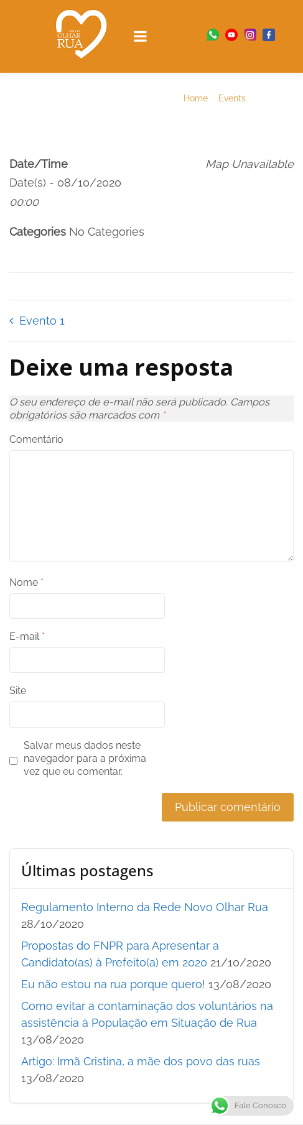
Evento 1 (42, 320)
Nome (26, 582)
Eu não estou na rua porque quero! (113, 984)
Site (17, 691)
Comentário (36, 439)
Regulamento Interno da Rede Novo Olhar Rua (144, 907)
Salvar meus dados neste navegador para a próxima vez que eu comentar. (85, 758)
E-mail (27, 636)
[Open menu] (140, 36)
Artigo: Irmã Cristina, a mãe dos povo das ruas (140, 1061)
